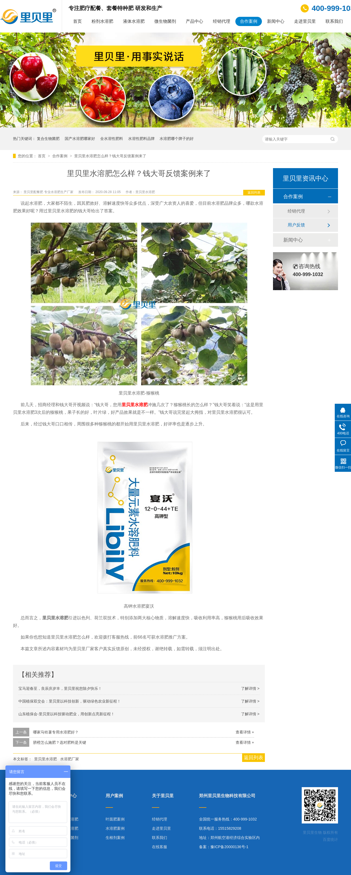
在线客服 (159, 847)
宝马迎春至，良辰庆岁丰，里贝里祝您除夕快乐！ (60, 688)
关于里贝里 (163, 796)
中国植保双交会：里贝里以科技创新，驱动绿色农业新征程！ (69, 701)
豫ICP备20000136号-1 (229, 847)
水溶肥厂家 (69, 759)
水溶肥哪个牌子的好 (177, 138)
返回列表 (254, 192)
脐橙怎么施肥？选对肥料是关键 (59, 742)
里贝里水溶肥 (135, 404)
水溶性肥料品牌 (141, 138)
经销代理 (221, 21)
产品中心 (194, 21)
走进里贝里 (305, 21)
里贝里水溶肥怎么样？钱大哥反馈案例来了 (110, 156)
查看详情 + (245, 732)
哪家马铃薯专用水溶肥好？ (56, 732)
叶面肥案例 (115, 819)
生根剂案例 (115, 837)
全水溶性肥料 (111, 138)
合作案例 (248, 21)
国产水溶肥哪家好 (80, 138)
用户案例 (114, 796)
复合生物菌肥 (48, 138)
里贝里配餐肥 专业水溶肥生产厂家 (49, 192)
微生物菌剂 (165, 21)
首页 (77, 21)
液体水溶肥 (134, 21)
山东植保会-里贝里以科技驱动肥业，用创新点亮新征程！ (66, 714)
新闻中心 (275, 21)
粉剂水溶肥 (102, 21)
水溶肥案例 (115, 828)
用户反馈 (296, 225)
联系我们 (334, 21)
